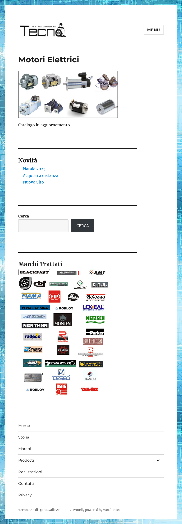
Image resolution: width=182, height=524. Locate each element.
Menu (153, 30)
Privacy (25, 495)
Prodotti (26, 460)
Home (24, 425)
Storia (23, 437)
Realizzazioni (30, 472)
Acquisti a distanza (40, 175)
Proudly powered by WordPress (96, 510)
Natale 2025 (34, 168)
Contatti (26, 483)
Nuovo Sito (33, 182)
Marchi (24, 449)
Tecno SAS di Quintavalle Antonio (43, 510)
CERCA (83, 225)
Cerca (23, 216)
